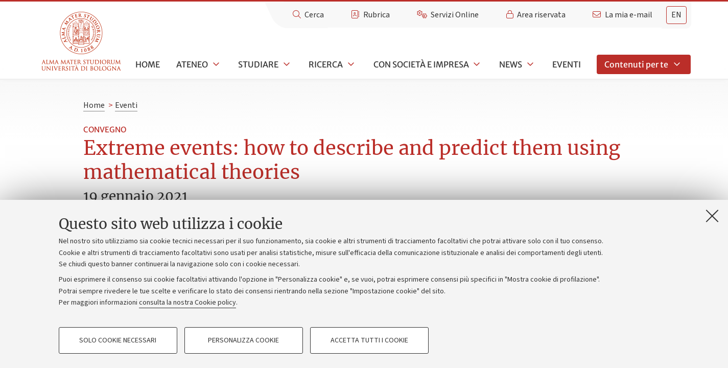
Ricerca (326, 64)
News (510, 64)
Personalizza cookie (243, 340)
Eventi (566, 64)
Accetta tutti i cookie (369, 340)
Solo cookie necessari (117, 340)
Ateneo (192, 64)
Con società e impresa (421, 64)
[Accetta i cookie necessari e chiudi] (712, 216)
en (676, 14)
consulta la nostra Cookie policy (187, 302)
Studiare (258, 64)
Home (147, 64)
